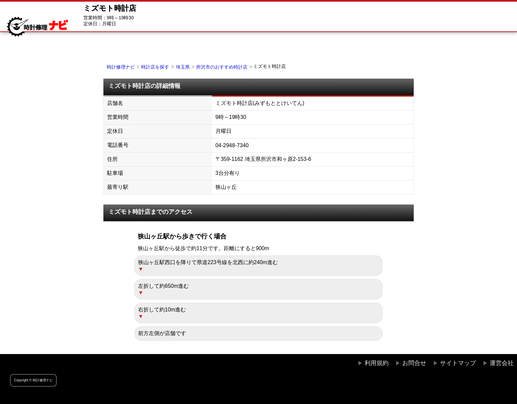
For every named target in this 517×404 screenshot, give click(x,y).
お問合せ (414, 363)
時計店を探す (155, 67)
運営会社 (502, 363)
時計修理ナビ (121, 67)
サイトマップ (458, 363)
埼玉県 (183, 67)
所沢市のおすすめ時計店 (221, 67)
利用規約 (377, 363)
